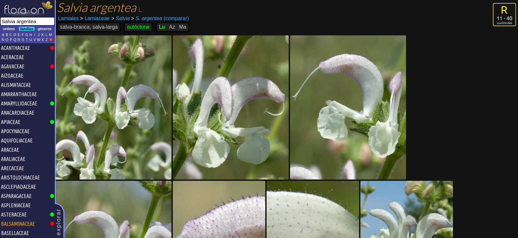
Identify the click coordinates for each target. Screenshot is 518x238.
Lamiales (68, 18)
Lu (162, 27)
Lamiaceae (95, 18)
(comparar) (160, 18)
